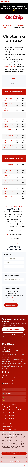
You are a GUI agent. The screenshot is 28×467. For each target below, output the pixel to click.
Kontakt (13, 334)
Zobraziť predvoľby (14, 461)
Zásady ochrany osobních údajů (17, 465)
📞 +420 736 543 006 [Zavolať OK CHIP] (7, 380)
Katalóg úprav (11, 25)
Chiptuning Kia (7, 27)
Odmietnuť (14, 457)
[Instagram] (6, 372)
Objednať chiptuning (13, 329)
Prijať (14, 453)
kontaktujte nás (9, 66)
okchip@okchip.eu (15, 234)
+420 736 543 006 (15, 230)
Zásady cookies (5, 465)
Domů (5, 25)
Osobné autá (20, 25)
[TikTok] (9, 372)
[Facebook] (3, 372)
